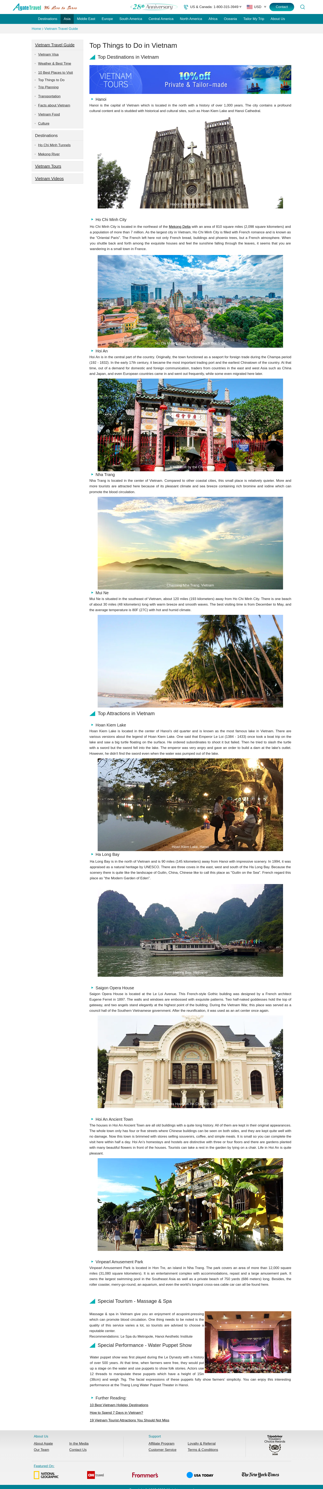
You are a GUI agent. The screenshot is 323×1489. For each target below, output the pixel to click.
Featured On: (156, 1472)
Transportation (49, 96)
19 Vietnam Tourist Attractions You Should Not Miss (129, 1420)
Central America (161, 19)
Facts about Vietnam (54, 105)
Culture (43, 123)
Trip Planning (48, 87)
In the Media (79, 1444)
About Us (278, 19)
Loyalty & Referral (201, 1444)
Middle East (86, 19)
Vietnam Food (49, 114)
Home (36, 29)
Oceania (230, 19)
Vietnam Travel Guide (61, 29)
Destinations (47, 19)
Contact (282, 7)
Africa (212, 19)
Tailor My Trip (253, 19)
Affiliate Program (161, 1444)
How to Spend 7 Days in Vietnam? (116, 1413)
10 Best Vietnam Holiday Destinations (119, 1405)
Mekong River (49, 154)
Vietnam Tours (48, 166)
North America (191, 19)
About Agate (43, 1444)
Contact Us (78, 1450)
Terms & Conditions (203, 1450)
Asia (67, 19)
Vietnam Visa (48, 54)
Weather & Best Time (54, 64)
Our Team (41, 1450)
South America (130, 19)
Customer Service (162, 1450)
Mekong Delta (180, 227)
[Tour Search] (302, 7)
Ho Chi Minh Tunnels (54, 145)
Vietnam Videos (49, 178)
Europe (107, 19)
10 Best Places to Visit (55, 73)
